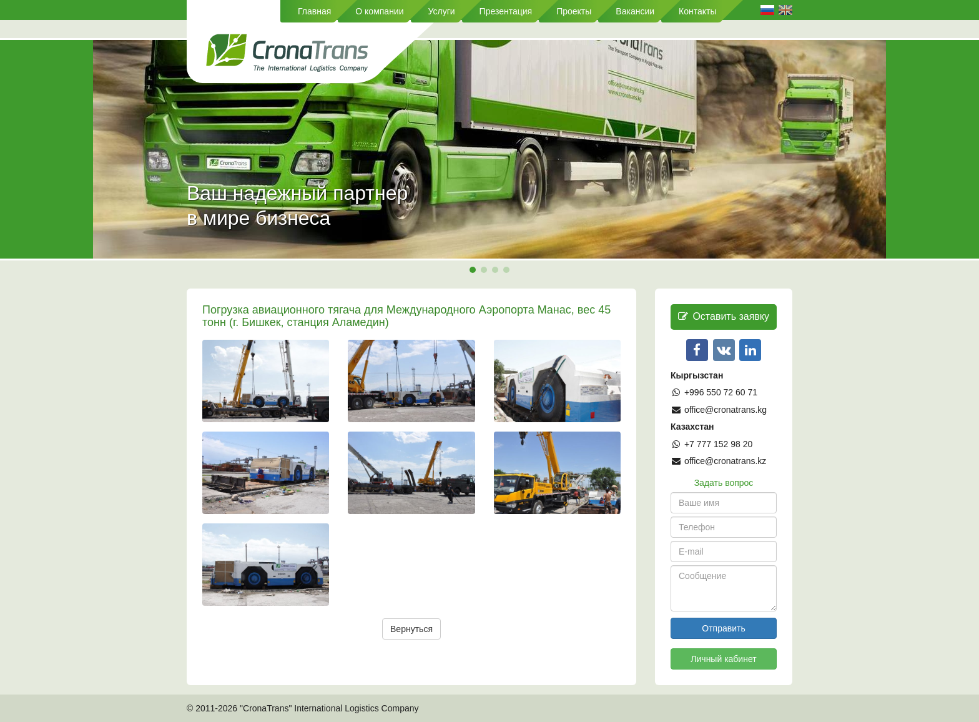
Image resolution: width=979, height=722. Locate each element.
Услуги (441, 11)
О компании (379, 11)
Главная (314, 11)
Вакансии (635, 11)
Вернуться (411, 629)
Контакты (697, 11)
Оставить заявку (723, 316)
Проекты (573, 11)
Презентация (506, 11)
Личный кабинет (723, 659)
